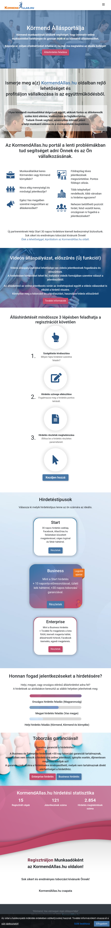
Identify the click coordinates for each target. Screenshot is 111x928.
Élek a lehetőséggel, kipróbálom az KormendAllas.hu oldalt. (55, 239)
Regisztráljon (40, 860)
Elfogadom (101, 923)
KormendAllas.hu (59, 83)
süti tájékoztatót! (10, 923)
